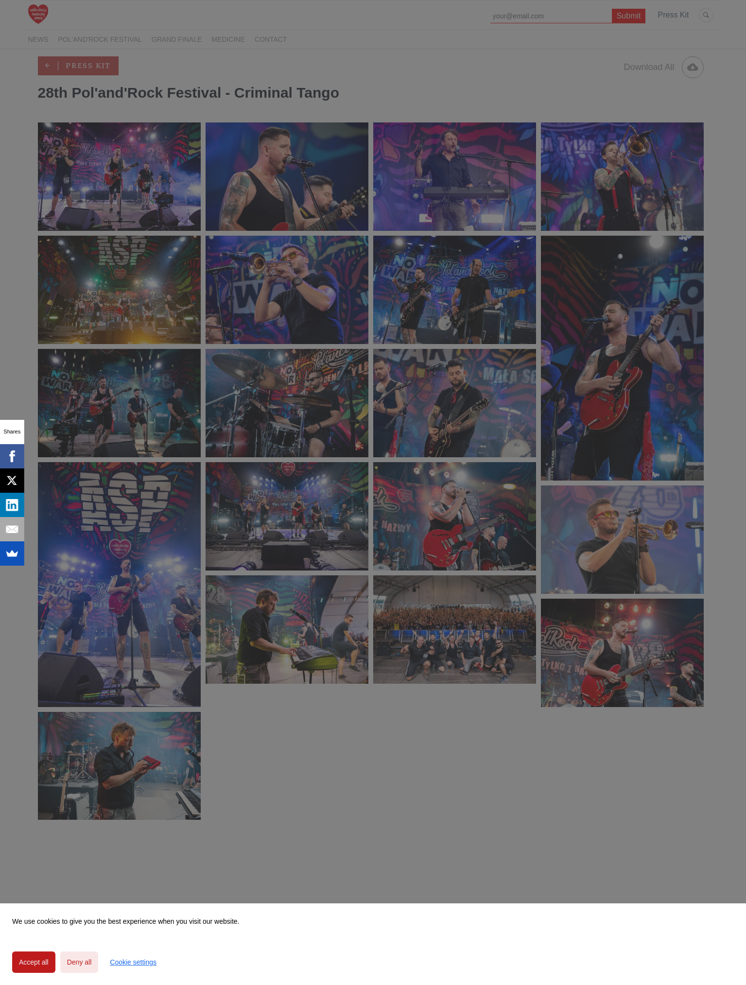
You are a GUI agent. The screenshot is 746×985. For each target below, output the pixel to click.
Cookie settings (133, 962)
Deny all (79, 962)
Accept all (34, 962)
